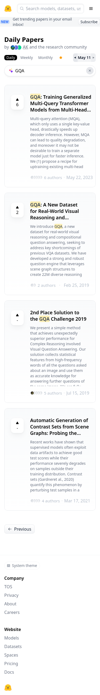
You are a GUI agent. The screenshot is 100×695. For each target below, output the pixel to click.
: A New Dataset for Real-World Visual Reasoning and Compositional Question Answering (58, 211)
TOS (8, 587)
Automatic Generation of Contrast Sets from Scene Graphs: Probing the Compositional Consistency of (59, 426)
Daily (10, 57)
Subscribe (89, 21)
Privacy (11, 595)
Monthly (45, 57)
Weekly (26, 57)
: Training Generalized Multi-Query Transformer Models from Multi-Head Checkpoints (60, 103)
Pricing (11, 663)
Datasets (13, 646)
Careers (12, 612)
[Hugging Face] (8, 687)
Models (11, 638)
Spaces (11, 655)
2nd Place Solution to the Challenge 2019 (58, 315)
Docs (9, 672)
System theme (22, 565)
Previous (19, 529)
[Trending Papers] (60, 57)
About (10, 604)
